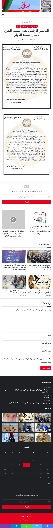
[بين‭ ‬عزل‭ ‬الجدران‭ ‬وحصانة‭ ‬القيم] (10, 417)
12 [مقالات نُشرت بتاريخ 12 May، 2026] (26, 465)
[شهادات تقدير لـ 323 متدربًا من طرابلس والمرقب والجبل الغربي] (43, 427)
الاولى (30, 26)
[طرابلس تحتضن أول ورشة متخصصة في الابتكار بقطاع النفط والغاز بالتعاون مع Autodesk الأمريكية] (14, 256)
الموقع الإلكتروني (46, 351)
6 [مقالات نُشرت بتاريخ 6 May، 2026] (19, 460)
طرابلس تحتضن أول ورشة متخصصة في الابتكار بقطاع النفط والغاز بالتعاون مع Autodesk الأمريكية (14, 267)
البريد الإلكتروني (46, 343)
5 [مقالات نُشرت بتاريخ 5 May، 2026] (26, 460)
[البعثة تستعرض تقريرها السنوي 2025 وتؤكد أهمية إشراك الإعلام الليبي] (39, 256)
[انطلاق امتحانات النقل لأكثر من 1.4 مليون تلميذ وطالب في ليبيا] (27, 437)
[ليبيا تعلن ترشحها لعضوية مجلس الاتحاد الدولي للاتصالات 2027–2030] (10, 437)
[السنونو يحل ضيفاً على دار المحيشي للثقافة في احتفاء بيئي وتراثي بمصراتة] (39, 282)
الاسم (49, 335)
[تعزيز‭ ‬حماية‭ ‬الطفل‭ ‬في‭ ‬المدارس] (27, 427)
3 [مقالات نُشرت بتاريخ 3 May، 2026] (40, 460)
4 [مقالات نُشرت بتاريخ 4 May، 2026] (33, 460)
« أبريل (49, 483)
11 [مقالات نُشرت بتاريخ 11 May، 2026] (33, 465)
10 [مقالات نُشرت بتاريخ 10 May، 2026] (41, 465)
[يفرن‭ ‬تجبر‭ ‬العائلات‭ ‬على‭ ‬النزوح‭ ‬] (43, 437)
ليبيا (18, 26)
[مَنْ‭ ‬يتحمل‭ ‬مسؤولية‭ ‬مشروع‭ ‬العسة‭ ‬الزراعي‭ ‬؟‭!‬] (10, 427)
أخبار (22, 22)
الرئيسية (28, 22)
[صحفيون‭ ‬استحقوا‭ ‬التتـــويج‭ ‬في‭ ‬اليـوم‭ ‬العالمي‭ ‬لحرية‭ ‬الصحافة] (14, 282)
